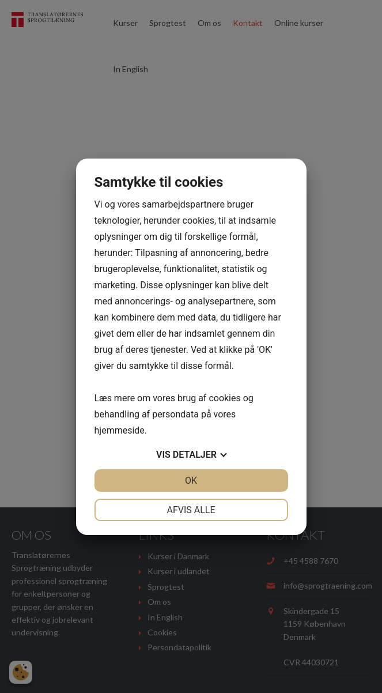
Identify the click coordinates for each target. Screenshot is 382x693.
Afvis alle (191, 509)
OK (191, 480)
